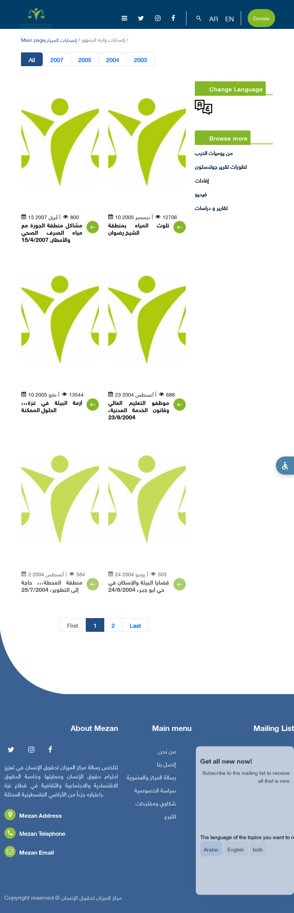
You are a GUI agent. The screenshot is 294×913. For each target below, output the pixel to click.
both (258, 855)
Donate (261, 17)
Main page (33, 39)
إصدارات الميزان (61, 39)
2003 (140, 60)
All (32, 60)
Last (135, 625)
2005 (84, 60)
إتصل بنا (166, 766)
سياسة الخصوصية (155, 792)
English (235, 855)
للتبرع (170, 818)
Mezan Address (33, 817)
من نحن (167, 753)
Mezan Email (29, 854)
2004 (112, 60)
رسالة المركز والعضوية (151, 779)
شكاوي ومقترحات (155, 805)
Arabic (211, 855)
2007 (56, 60)
